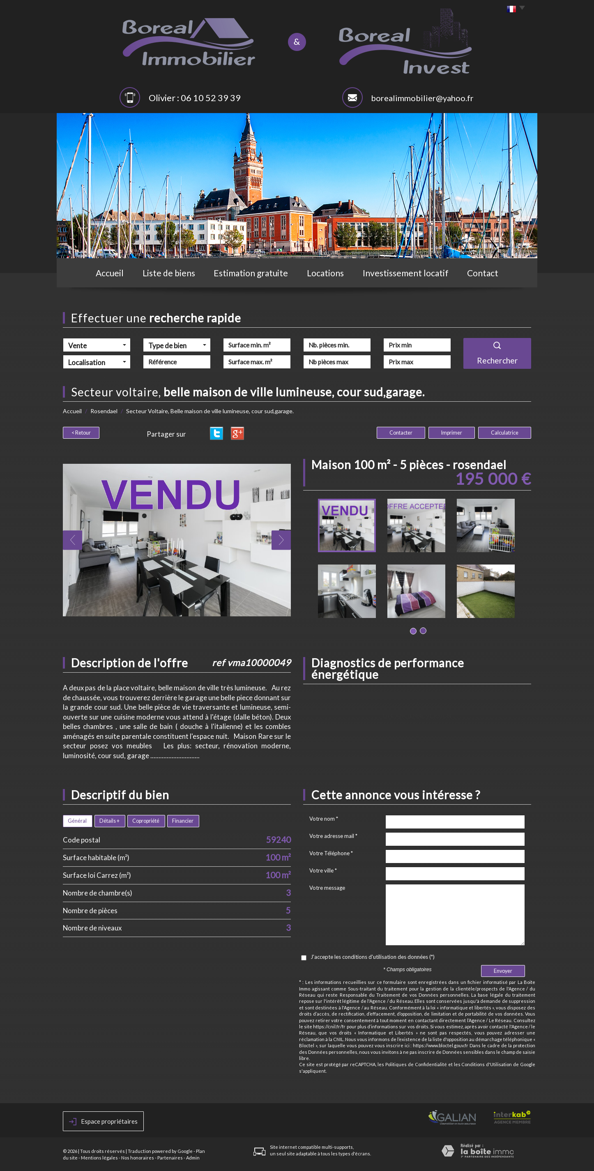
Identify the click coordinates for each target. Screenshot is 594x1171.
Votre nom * (323, 818)
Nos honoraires (137, 1157)
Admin (193, 1157)
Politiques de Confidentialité (416, 1064)
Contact (482, 273)
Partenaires (170, 1157)
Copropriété (145, 821)
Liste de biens (169, 273)
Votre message (327, 887)
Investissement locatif (406, 273)
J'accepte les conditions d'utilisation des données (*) (373, 956)
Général (77, 821)
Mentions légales (99, 1157)
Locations (325, 273)
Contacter (400, 433)
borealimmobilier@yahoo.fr (422, 98)
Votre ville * (323, 870)
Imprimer (451, 433)
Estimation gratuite (251, 273)
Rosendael (103, 410)
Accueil (110, 273)
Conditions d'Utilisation (486, 1064)
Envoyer (503, 971)
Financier (182, 821)
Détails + (109, 821)
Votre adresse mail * (333, 836)
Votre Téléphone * (331, 853)
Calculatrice (504, 433)
